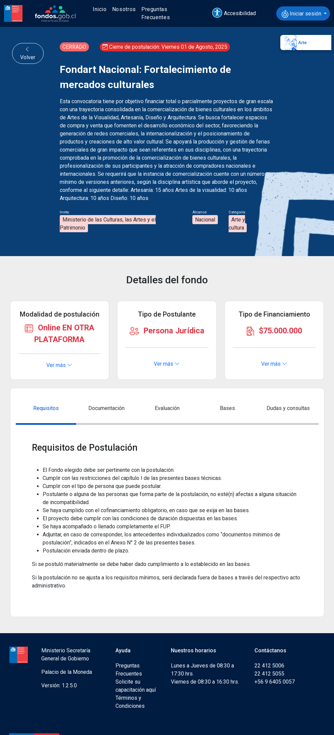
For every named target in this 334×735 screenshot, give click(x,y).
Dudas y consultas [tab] (288, 408)
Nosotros (124, 9)
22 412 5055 (269, 673)
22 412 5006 (269, 665)
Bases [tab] (227, 408)
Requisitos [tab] (46, 408)
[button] (237, 13)
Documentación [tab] (106, 408)
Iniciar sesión (302, 14)
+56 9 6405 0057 (274, 682)
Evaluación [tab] (167, 408)
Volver (27, 53)
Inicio (100, 9)
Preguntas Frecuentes (155, 13)
